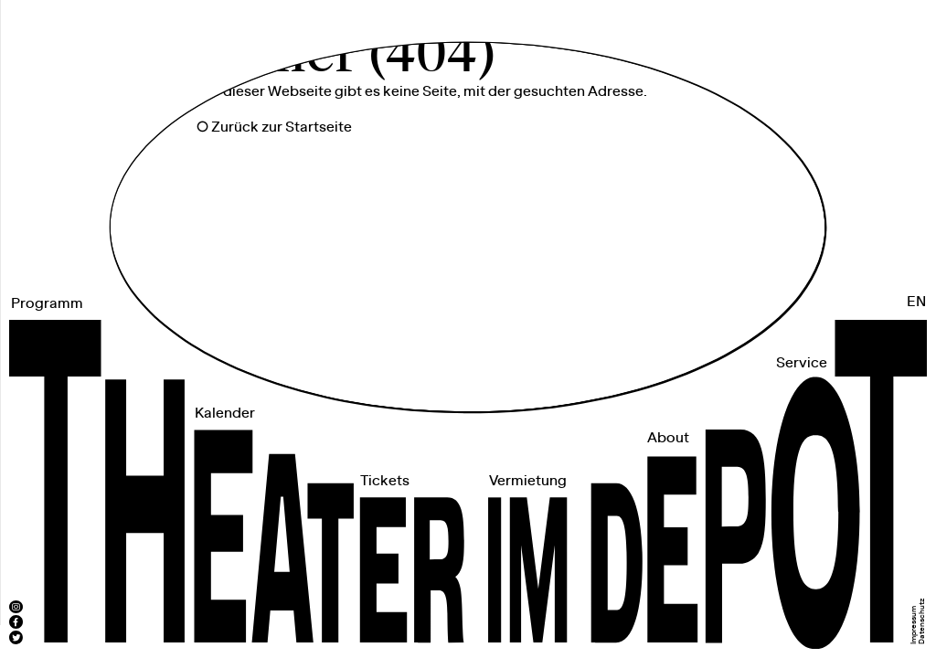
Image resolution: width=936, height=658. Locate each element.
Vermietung (528, 481)
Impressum (914, 625)
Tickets (385, 481)
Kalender (225, 413)
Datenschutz (922, 621)
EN (916, 302)
